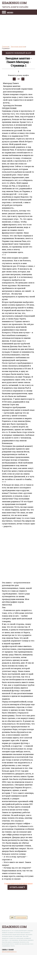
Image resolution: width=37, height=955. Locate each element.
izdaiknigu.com (15, 4)
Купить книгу (17, 887)
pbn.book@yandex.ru (9, 951)
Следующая (21, 917)
